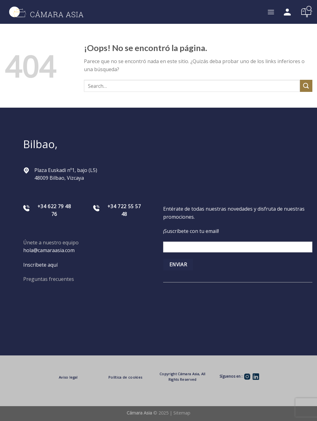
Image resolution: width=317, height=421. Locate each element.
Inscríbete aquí (40, 264)
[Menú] (271, 11)
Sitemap (181, 413)
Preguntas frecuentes (48, 279)
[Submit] (306, 86)
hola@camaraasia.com (49, 250)
